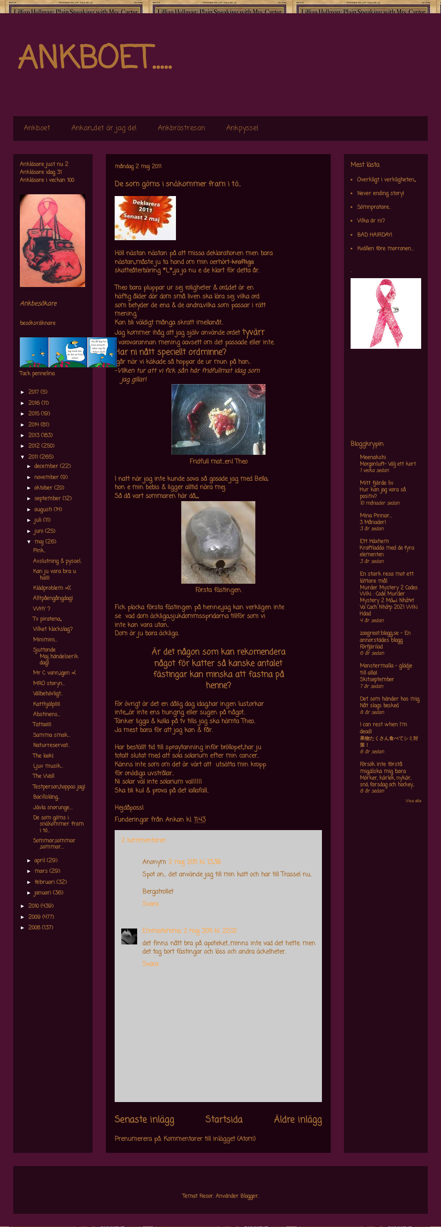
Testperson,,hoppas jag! (59, 787)
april (40, 861)
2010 (34, 906)
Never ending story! (380, 194)
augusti (44, 510)
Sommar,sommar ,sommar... (54, 844)
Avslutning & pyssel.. (57, 562)
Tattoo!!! (42, 725)
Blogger (249, 1197)
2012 (34, 446)
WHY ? (41, 609)
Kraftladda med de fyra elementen (387, 551)
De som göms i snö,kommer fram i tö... (58, 824)
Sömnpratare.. (374, 207)
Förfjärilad (371, 647)
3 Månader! (373, 523)
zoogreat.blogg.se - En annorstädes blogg (385, 637)
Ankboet (37, 128)
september (48, 499)
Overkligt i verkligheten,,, (386, 180)
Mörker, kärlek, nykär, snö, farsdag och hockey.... (387, 781)
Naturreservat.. (51, 746)
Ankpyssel (242, 128)
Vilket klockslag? (53, 630)
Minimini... (45, 640)
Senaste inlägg (144, 1120)
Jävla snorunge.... (53, 808)
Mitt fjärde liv (376, 483)
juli (38, 521)
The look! (43, 756)
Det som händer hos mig (389, 699)
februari (45, 883)
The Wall (43, 777)
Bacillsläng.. (46, 797)
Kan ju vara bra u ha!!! (54, 575)
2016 (34, 404)
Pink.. (39, 551)
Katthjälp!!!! (46, 705)
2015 (34, 414)
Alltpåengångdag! (53, 599)
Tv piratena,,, (47, 619)
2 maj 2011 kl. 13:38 (194, 862)
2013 (34, 436)
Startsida (224, 1120)
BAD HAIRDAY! (374, 235)
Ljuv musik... (48, 766)
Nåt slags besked (379, 706)
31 (59, 173)
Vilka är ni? (371, 221)
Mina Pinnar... (376, 516)
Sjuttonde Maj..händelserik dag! (55, 656)
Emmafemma (161, 931)
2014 (34, 425)
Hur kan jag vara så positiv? (383, 493)
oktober (44, 488)
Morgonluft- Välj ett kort (388, 464)
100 (70, 181)
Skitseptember (377, 680)
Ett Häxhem (374, 542)
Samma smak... (51, 736)
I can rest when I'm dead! (383, 728)
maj (39, 542)
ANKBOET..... (94, 59)
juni (39, 532)
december (47, 467)
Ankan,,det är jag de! (104, 128)
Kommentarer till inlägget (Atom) (210, 1139)
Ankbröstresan (181, 128)
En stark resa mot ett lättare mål (387, 577)
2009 (35, 917)
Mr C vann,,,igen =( (54, 673)
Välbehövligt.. (48, 694)
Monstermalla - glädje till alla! (386, 669)
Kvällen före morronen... (385, 249)
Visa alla (413, 801)
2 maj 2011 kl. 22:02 (210, 931)
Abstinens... (46, 715)
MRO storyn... (49, 684)
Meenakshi (373, 458)
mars (41, 872)
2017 (34, 392)
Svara (150, 904)
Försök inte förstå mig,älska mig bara (383, 768)
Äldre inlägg (298, 1120)
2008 (35, 928)
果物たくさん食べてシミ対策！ (389, 742)
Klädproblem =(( (52, 589)
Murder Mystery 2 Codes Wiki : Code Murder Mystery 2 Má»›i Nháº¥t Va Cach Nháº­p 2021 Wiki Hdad (389, 601)
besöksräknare (38, 324)
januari (43, 893)
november (47, 478)
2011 (34, 457)
